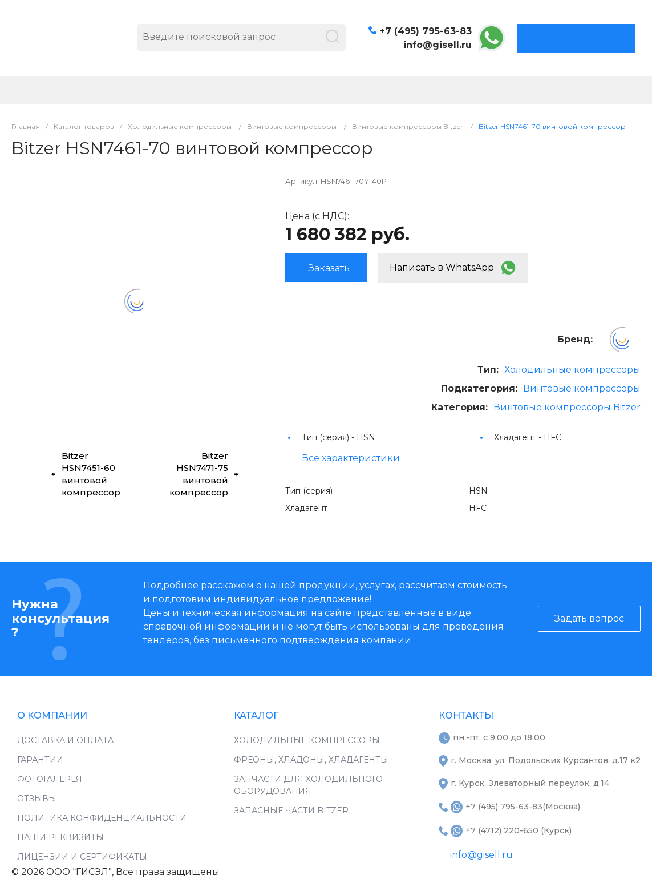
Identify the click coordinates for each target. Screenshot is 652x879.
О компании (52, 715)
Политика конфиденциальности (102, 818)
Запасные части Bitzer (291, 810)
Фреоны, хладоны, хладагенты (311, 760)
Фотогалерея (49, 779)
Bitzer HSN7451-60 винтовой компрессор (85, 474)
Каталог (256, 715)
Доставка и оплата (65, 740)
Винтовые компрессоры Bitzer (567, 407)
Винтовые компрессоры (582, 388)
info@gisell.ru (437, 44)
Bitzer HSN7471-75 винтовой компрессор (203, 474)
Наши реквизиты (60, 837)
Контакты (466, 715)
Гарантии (40, 760)
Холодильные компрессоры (572, 369)
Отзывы (36, 798)
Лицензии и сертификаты (82, 857)
